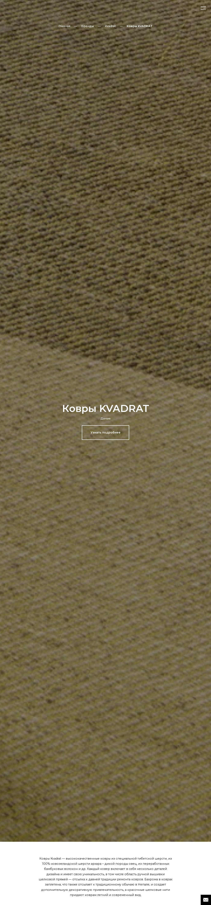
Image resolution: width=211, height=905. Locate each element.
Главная (64, 26)
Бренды (87, 26)
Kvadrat (110, 26)
